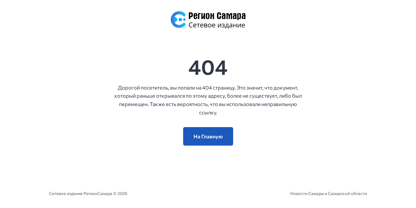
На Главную (208, 136)
